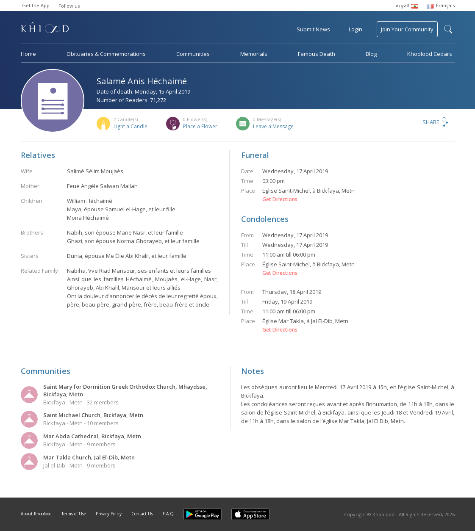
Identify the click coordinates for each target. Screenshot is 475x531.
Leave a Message (273, 126)
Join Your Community (407, 29)
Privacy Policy (109, 514)
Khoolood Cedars (429, 54)
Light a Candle (130, 126)
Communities (193, 54)
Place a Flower (200, 126)
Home (28, 54)
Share (430, 122)
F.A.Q (168, 514)
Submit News (313, 29)
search (448, 29)
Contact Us (142, 514)
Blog (371, 54)
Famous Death (316, 54)
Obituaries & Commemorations (106, 54)
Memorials (253, 54)
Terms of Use (73, 514)
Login (355, 29)
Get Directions (279, 199)
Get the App (36, 5)
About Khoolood (36, 514)
